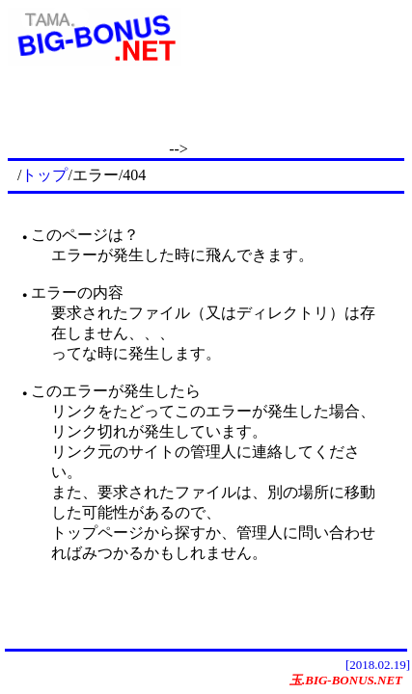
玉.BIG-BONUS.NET (345, 680)
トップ (44, 175)
